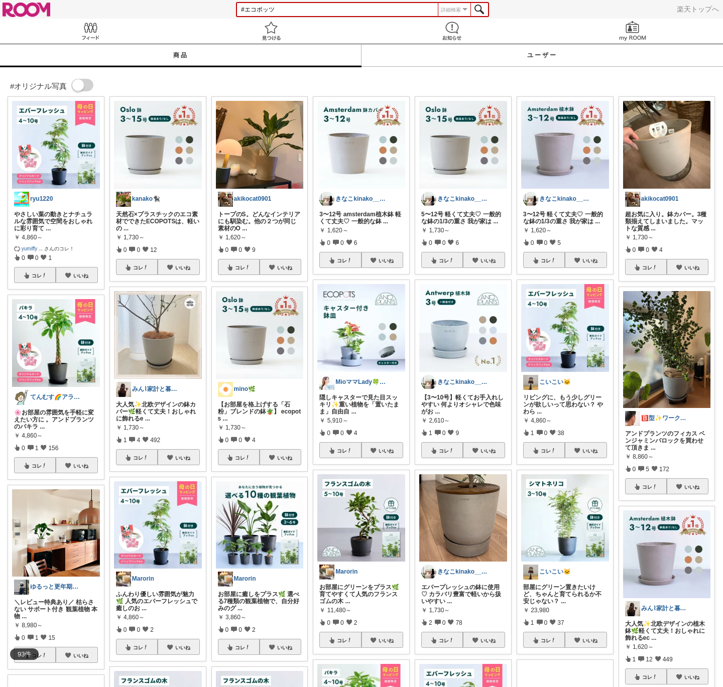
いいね (80, 275)
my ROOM (632, 31)
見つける (271, 31)
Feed (90, 31)
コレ (39, 275)
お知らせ (452, 31)
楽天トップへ (698, 9)
